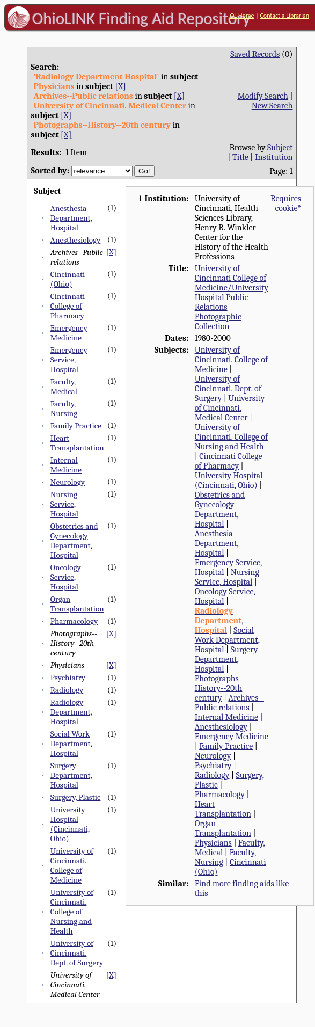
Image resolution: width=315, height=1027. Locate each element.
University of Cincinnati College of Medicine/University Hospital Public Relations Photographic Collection (231, 297)
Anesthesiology (75, 240)
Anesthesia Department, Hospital (71, 217)
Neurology (67, 482)
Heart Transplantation (77, 443)
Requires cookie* (285, 203)
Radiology (66, 690)
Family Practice (75, 426)
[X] (120, 86)
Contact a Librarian (284, 15)
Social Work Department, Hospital (71, 743)
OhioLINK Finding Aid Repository (141, 18)
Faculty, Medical (63, 386)
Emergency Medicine (68, 333)
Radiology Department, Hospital (71, 711)
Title (240, 157)
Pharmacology (74, 621)
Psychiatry (67, 677)
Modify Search (262, 96)
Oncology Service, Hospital (65, 577)
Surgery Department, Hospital (71, 775)
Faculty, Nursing (63, 408)
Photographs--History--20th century (220, 688)
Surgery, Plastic (75, 797)
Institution (274, 157)
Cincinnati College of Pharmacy (67, 306)
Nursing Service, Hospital (64, 504)
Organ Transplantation (77, 604)
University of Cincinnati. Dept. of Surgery (77, 952)
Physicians (213, 843)
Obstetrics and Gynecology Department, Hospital (74, 540)
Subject (279, 147)
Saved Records (255, 54)
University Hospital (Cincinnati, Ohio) (70, 824)
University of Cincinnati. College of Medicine (71, 865)
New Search (272, 106)
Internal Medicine (66, 465)
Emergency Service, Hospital (68, 359)
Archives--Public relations (229, 702)
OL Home (242, 15)
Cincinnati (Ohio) (67, 279)
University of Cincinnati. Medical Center (230, 408)
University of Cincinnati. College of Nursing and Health (71, 911)
